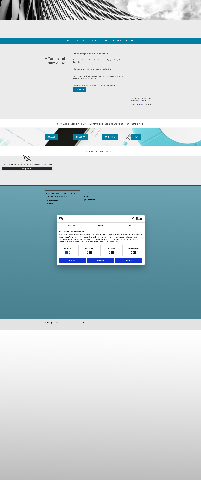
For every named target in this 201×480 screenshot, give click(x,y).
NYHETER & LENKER (112, 41)
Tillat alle (128, 260)
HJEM (69, 41)
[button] (79, 89)
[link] (27, 158)
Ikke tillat (72, 260)
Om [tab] (130, 225)
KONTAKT (130, 41)
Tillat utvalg (100, 260)
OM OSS (94, 41)
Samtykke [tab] (71, 225)
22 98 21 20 (87, 196)
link (142, 104)
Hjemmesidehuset (55, 323)
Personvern (86, 323)
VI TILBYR (80, 41)
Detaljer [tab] (100, 225)
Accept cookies (27, 169)
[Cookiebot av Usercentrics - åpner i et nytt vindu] (133, 218)
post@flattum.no (89, 200)
